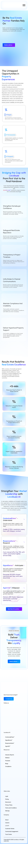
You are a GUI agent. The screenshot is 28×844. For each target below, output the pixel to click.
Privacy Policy (8, 805)
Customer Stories (9, 828)
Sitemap (7, 810)
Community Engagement (11, 831)
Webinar (7, 757)
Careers (7, 822)
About (6, 820)
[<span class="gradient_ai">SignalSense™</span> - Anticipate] (24, 565)
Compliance (8, 766)
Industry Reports (9, 755)
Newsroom (8, 802)
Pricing (7, 799)
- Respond (10, 542)
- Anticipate (13, 565)
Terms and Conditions (11, 808)
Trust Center (8, 834)
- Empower (11, 588)
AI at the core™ (7, 190)
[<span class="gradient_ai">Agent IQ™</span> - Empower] (24, 588)
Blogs (6, 763)
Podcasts (7, 760)
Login (6, 796)
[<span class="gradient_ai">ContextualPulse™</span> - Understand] (24, 519)
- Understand (10, 519)
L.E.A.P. (7, 825)
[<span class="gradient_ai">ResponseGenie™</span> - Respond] (24, 542)
